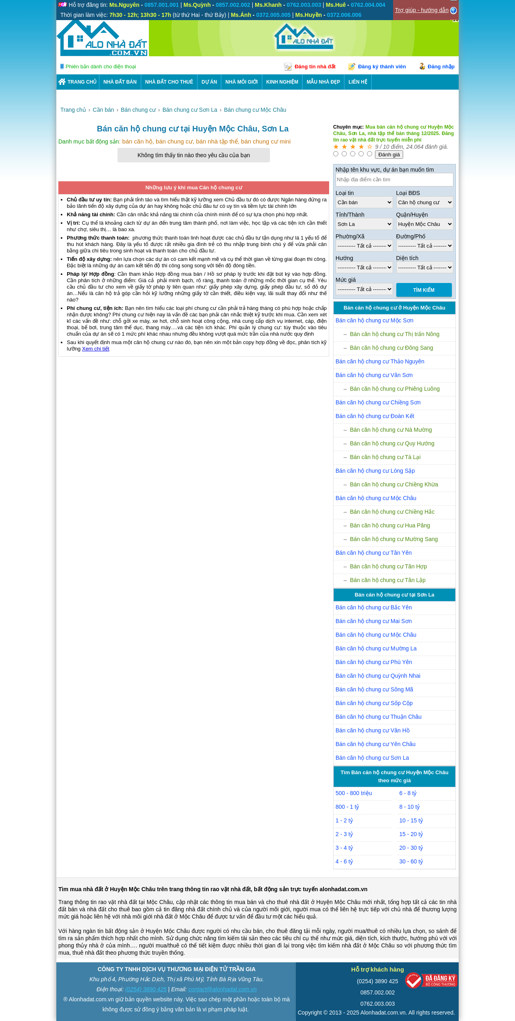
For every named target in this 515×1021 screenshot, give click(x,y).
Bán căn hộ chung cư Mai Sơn (374, 621)
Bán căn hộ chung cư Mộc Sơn (375, 320)
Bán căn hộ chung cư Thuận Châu (379, 716)
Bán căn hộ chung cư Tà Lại (385, 457)
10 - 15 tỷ (411, 820)
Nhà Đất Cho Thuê (169, 82)
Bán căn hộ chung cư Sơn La (372, 757)
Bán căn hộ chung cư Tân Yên (374, 552)
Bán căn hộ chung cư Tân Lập (388, 580)
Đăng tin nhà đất (315, 67)
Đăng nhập (441, 67)
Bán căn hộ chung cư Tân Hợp (388, 566)
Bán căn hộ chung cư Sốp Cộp (374, 703)
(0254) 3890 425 (146, 989)
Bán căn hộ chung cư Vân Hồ (373, 730)
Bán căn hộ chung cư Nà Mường (391, 429)
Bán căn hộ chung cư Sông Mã (374, 689)
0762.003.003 (377, 1003)
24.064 (415, 147)
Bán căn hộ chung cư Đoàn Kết (375, 416)
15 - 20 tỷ (411, 834)
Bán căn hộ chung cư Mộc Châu (376, 498)
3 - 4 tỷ (344, 848)
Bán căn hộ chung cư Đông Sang (391, 347)
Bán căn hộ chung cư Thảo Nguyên (380, 361)
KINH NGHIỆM (282, 82)
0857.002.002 (377, 992)
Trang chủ (82, 82)
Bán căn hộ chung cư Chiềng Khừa (394, 484)
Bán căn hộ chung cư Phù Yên (374, 662)
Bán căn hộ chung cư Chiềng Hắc (392, 511)
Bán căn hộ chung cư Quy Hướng (392, 443)
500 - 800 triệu (354, 793)
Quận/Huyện (412, 214)
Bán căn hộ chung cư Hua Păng (390, 525)
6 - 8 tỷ (408, 793)
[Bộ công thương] (431, 982)
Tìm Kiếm (424, 290)
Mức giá (346, 280)
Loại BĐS (408, 193)
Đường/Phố (411, 236)
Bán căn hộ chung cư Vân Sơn (374, 375)
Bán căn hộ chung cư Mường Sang (394, 539)
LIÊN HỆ (357, 82)
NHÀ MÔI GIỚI (241, 82)
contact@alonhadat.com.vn (222, 989)
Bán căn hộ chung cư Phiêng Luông (395, 388)
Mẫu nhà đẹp (323, 82)
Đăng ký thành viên (382, 67)
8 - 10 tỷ (410, 807)
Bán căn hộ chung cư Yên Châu (376, 744)
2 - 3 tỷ (344, 834)
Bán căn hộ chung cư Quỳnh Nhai (378, 675)
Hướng (344, 258)
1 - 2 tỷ (344, 820)
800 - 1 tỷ (347, 807)
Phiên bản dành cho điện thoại (101, 67)
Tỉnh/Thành (350, 214)
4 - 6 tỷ (344, 861)
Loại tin (345, 193)
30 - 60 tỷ (411, 861)
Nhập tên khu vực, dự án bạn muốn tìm (385, 169)
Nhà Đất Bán (120, 82)
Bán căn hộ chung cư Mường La (376, 648)
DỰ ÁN (209, 82)
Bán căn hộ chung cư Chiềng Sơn (378, 402)
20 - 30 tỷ (411, 848)
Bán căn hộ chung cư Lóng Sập (375, 470)
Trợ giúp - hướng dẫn (422, 10)
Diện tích (407, 258)
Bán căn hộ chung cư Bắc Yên (374, 607)
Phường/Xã (350, 236)
